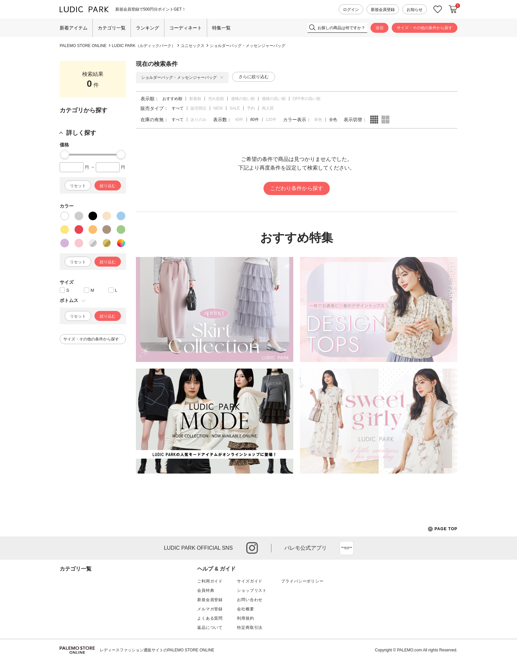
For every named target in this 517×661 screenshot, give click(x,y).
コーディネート (185, 27)
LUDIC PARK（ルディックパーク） (143, 46)
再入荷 (268, 108)
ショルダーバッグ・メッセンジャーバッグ (247, 46)
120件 (271, 119)
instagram (252, 548)
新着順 (195, 98)
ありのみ (198, 119)
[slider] (64, 154)
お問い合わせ (249, 599)
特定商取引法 (249, 627)
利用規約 (245, 618)
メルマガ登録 (210, 609)
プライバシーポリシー (302, 581)
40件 (239, 119)
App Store (346, 548)
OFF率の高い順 (306, 98)
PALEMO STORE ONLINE (83, 46)
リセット (78, 185)
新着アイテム (73, 27)
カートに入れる (453, 9)
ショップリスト (252, 590)
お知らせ (415, 9)
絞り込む (108, 185)
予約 (251, 108)
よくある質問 (210, 618)
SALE (235, 108)
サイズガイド (249, 581)
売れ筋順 (216, 98)
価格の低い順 (243, 98)
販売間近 (198, 108)
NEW (218, 108)
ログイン (351, 9)
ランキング (147, 27)
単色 (318, 119)
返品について (210, 627)
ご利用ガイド (210, 581)
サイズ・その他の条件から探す (424, 27)
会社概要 (245, 609)
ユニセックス (192, 46)
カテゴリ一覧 (112, 27)
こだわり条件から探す (296, 188)
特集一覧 (221, 27)
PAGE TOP (442, 529)
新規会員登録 (383, 9)
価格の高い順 (274, 98)
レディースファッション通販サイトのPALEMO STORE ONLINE (157, 650)
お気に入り (437, 9)
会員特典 (205, 590)
